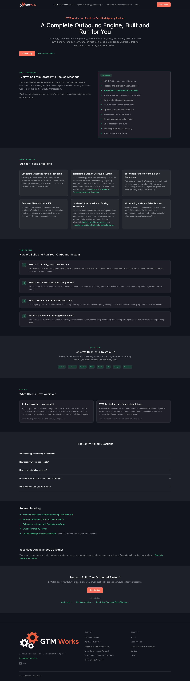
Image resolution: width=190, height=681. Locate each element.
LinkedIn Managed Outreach (97, 651)
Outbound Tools (92, 637)
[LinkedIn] (20, 664)
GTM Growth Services (64, 5)
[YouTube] (25, 664)
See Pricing (27, 53)
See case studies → (46, 53)
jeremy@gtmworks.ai (28, 658)
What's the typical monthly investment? (95, 453)
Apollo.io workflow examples (94, 222)
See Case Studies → (84, 602)
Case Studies (136, 642)
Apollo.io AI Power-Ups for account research (43, 519)
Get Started (163, 5)
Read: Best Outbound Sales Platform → (112, 602)
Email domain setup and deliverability (121, 90)
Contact (134, 651)
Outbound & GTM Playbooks (119, 5)
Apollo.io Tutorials (92, 642)
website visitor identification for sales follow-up (94, 225)
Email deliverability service (35, 529)
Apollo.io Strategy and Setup (90, 5)
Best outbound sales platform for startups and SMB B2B (48, 514)
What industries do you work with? (95, 486)
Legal (133, 655)
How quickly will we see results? (95, 462)
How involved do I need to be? (95, 470)
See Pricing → (66, 602)
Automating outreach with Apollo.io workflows (44, 524)
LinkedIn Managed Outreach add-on (39, 533)
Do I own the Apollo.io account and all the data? (95, 478)
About (137, 5)
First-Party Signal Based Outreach (99, 655)
